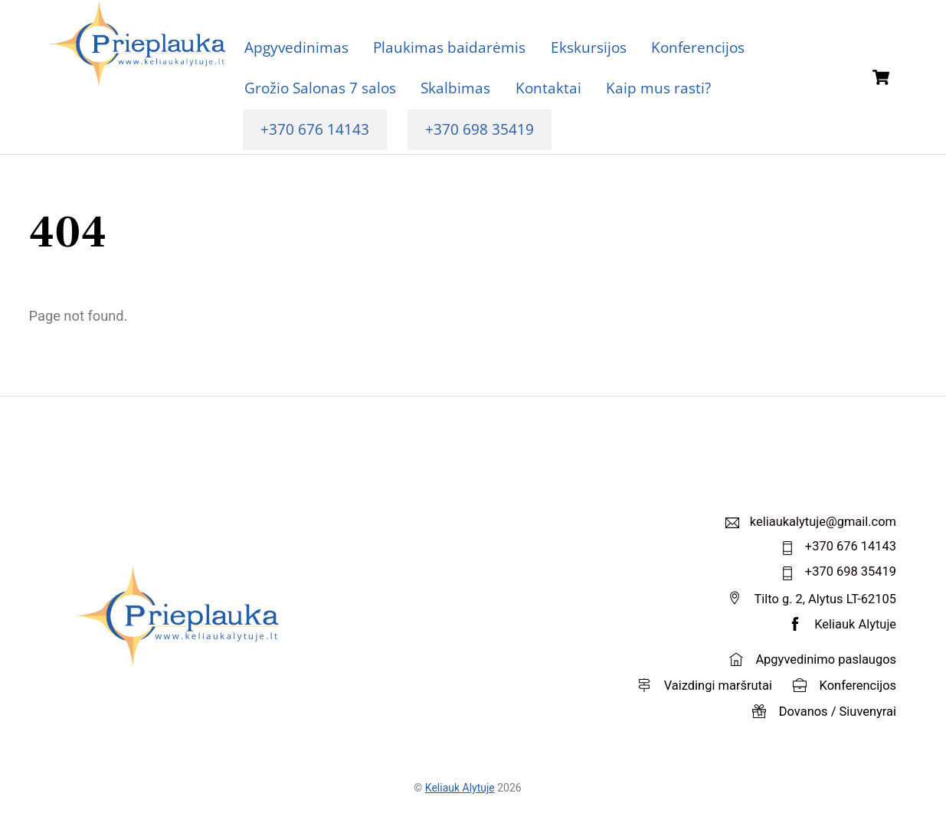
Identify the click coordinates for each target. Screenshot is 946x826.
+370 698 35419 (479, 129)
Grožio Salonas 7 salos (320, 87)
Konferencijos (698, 47)
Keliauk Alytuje (460, 788)
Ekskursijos (589, 47)
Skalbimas (455, 87)
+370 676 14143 (314, 129)
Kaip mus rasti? (658, 87)
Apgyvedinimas (296, 47)
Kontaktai (548, 87)
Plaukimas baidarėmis (449, 47)
